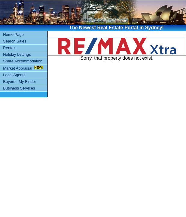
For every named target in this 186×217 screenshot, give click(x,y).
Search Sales (14, 41)
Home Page (13, 34)
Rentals (9, 48)
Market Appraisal (17, 68)
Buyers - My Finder (19, 81)
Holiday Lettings (17, 54)
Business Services (19, 88)
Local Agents (14, 75)
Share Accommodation (22, 61)
